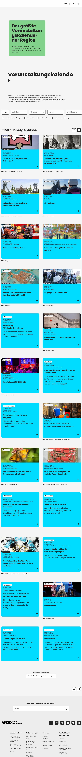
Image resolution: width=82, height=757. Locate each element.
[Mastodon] (62, 723)
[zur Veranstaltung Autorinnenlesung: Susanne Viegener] (20, 420)
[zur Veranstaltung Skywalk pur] (62, 196)
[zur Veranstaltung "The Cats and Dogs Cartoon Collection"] (20, 152)
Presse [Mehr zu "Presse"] (28, 739)
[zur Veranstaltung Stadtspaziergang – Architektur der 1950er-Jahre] (62, 375)
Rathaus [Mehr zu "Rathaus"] (12, 751)
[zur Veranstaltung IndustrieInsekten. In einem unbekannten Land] (20, 196)
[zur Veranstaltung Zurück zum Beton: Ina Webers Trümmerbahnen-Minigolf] (20, 599)
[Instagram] (56, 723)
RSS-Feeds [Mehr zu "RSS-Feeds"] (46, 748)
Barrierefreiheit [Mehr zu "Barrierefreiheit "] (47, 746)
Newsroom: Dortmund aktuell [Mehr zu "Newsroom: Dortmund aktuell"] (15, 745)
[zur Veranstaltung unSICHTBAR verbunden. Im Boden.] (62, 420)
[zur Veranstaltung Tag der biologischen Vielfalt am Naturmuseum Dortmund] (20, 465)
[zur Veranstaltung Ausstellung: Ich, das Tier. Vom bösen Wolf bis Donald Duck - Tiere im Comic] (20, 554)
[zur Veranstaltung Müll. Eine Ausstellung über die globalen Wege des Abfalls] (62, 465)
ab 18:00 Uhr (42, 118)
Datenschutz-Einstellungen (63, 753)
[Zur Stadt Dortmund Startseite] (11, 3)
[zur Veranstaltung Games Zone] (62, 643)
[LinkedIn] (79, 723)
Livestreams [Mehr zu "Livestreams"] (30, 750)
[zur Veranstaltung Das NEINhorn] (62, 599)
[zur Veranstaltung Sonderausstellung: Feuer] (20, 241)
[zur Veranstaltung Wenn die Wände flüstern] (62, 509)
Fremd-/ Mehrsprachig (60, 118)
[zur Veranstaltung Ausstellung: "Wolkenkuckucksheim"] (20, 330)
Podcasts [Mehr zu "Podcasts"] (29, 752)
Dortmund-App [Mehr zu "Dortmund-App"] (31, 736)
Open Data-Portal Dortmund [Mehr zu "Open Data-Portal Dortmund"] (48, 742)
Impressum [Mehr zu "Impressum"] (62, 741)
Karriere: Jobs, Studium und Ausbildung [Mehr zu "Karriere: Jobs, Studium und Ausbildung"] (30, 743)
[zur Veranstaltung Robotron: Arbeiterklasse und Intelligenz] (20, 509)
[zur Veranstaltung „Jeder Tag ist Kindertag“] (20, 643)
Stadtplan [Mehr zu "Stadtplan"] (46, 739)
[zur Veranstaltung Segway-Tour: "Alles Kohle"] (62, 286)
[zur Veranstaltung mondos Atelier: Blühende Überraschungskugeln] (62, 554)
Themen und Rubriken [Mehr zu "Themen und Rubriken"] (14, 741)
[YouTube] (73, 723)
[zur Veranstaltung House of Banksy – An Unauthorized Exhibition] (62, 330)
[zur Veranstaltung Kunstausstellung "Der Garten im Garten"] (62, 241)
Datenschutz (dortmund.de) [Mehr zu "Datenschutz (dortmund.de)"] (63, 744)
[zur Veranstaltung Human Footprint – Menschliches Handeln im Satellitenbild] (20, 286)
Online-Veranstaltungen (12, 118)
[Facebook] (51, 723)
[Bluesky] (68, 723)
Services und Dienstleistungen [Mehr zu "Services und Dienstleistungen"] (15, 736)
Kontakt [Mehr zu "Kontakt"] (61, 738)
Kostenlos (29, 118)
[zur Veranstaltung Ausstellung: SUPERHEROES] (20, 375)
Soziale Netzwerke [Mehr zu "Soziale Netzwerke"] (31, 747)
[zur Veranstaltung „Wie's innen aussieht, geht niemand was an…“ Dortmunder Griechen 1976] (62, 152)
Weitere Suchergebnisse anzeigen (41, 676)
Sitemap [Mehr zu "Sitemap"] (45, 736)
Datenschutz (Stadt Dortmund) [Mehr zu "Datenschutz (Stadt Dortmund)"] (65, 748)
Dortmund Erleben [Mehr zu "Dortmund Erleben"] (15, 748)
